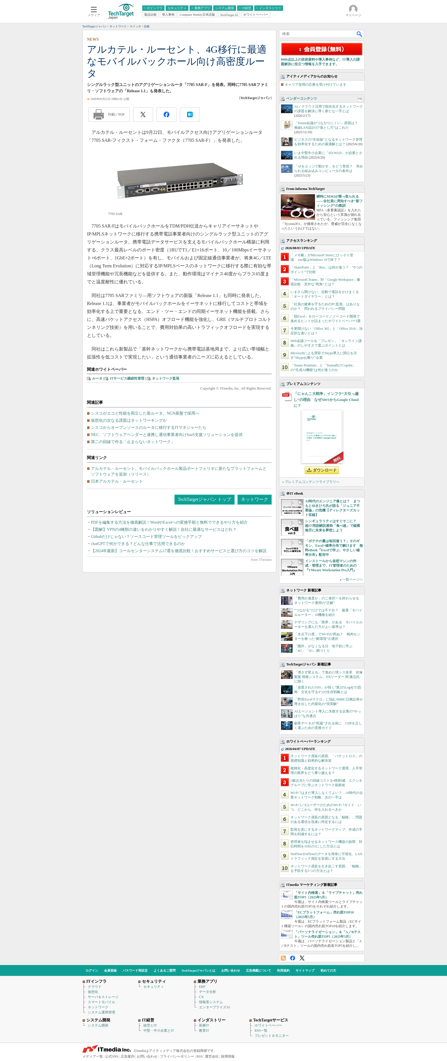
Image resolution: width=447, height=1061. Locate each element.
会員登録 (110, 970)
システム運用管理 (101, 1012)
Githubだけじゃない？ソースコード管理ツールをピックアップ (146, 536)
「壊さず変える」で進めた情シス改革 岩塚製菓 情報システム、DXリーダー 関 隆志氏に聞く (328, 676)
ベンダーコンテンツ (301, 99)
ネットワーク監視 (165, 378)
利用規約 (283, 970)
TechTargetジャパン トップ (204, 499)
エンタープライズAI (214, 1007)
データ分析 (207, 992)
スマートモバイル (101, 1002)
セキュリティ (153, 987)
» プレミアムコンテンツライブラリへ (311, 482)
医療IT (204, 1025)
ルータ (97, 378)
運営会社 (212, 1056)
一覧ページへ (352, 579)
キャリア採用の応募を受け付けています (315, 85)
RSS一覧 (261, 1031)
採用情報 (228, 1056)
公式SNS (111, 1056)
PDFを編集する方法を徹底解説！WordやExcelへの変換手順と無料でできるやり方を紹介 (169, 522)
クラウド (94, 987)
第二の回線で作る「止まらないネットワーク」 (133, 442)
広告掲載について (258, 970)
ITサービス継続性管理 (127, 378)
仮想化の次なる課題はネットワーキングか (129, 420)
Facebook (292, 958)
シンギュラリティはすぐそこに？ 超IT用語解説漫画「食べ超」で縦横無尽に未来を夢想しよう (332, 525)
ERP (202, 987)
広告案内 (128, 1056)
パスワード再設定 (135, 970)
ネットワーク (254, 499)
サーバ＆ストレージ (103, 997)
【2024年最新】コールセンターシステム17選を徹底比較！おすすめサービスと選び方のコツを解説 (179, 551)
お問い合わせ (230, 970)
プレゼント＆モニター (272, 1036)
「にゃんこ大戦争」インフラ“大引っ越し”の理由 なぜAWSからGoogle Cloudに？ (326, 400)
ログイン (92, 970)
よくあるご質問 (165, 970)
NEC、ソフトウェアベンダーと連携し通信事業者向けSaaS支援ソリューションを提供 (167, 435)
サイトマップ (305, 970)
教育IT (204, 1031)
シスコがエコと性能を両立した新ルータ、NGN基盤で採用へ (145, 413)
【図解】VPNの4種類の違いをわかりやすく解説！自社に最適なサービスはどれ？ (164, 529)
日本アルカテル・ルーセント (117, 481)
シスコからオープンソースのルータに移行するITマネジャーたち (148, 427)
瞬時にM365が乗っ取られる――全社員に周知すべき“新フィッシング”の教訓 (339, 201)
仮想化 (93, 992)
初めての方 (328, 970)
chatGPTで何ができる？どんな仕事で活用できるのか (138, 544)
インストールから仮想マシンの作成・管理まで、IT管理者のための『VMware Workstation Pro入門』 (331, 565)
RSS (283, 958)
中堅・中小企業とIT (158, 1031)
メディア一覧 (92, 1056)
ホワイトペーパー (268, 1025)
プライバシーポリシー (177, 1056)
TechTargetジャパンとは (199, 970)
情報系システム (211, 1002)
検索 (359, 34)
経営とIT (150, 1025)
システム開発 (98, 1025)
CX (201, 997)
